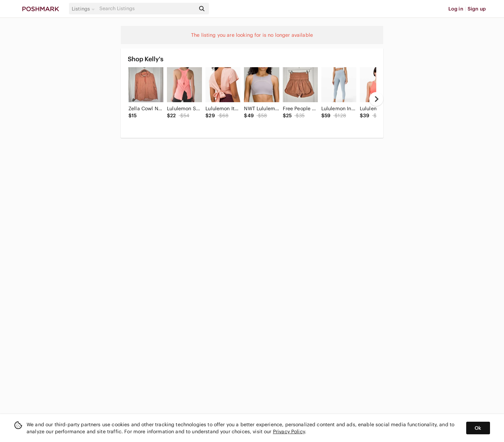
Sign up (477, 9)
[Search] (146, 8)
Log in (455, 9)
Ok (478, 428)
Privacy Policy (289, 431)
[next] (376, 99)
